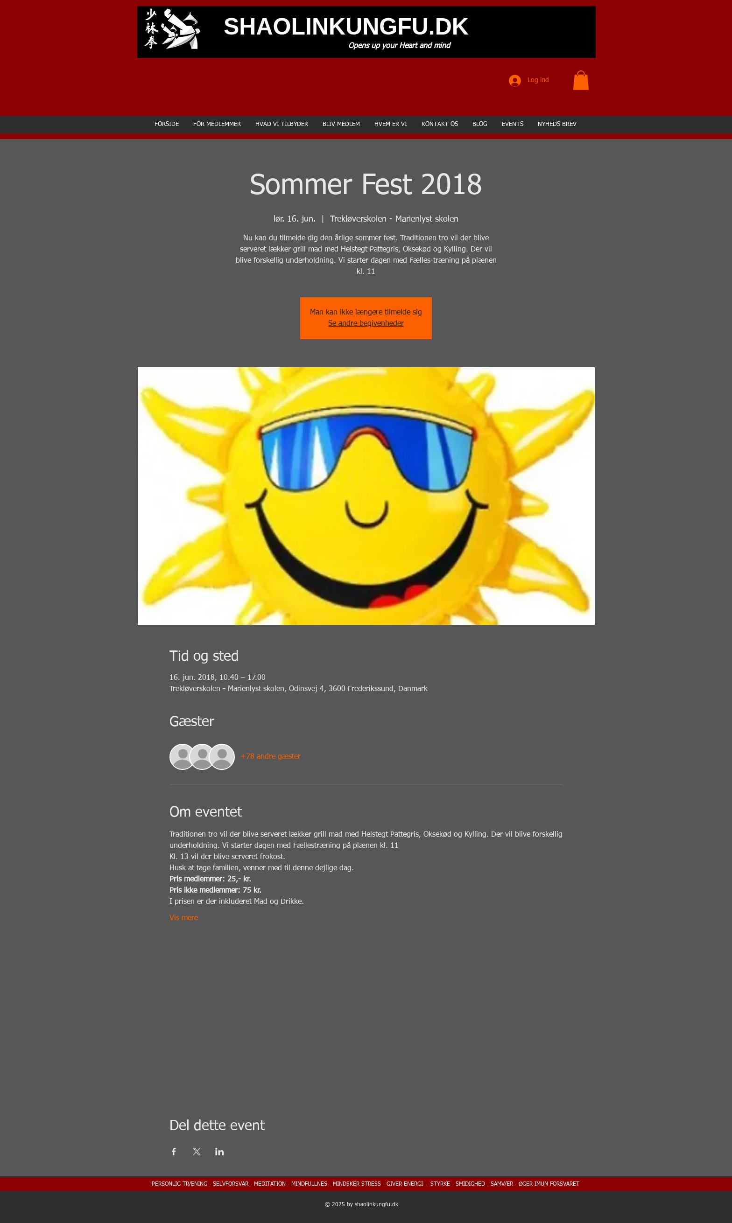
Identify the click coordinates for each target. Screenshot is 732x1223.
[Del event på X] (196, 1151)
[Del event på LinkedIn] (219, 1151)
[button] (581, 80)
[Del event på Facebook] (173, 1151)
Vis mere (183, 918)
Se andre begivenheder (366, 324)
